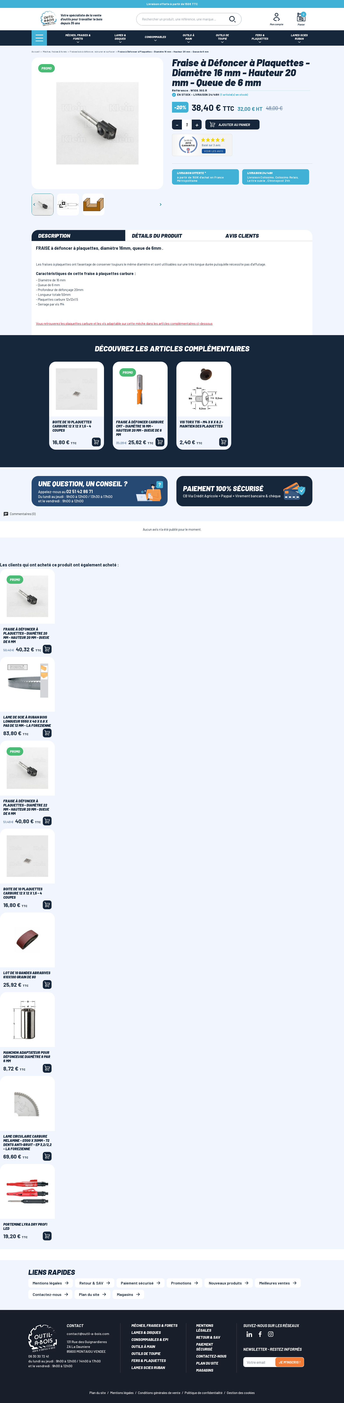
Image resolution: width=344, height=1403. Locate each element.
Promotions (181, 1283)
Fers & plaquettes (148, 1360)
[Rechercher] (180, 19)
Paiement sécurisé (137, 1283)
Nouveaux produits (225, 1283)
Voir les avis (213, 151)
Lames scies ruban (148, 1367)
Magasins (125, 1294)
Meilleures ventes (274, 1283)
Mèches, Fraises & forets (154, 1325)
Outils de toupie (146, 1353)
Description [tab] (54, 235)
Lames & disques (146, 1332)
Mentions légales (47, 1283)
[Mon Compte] (277, 19)
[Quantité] (187, 124)
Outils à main (143, 1346)
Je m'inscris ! (289, 1362)
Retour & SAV (91, 1283)
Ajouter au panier (230, 124)
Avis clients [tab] (242, 235)
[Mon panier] (301, 19)
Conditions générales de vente (159, 1393)
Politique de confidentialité (203, 1393)
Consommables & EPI (149, 1339)
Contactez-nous (47, 1294)
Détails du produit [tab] (157, 235)
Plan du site (89, 1294)
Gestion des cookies (241, 1393)
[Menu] (39, 38)
